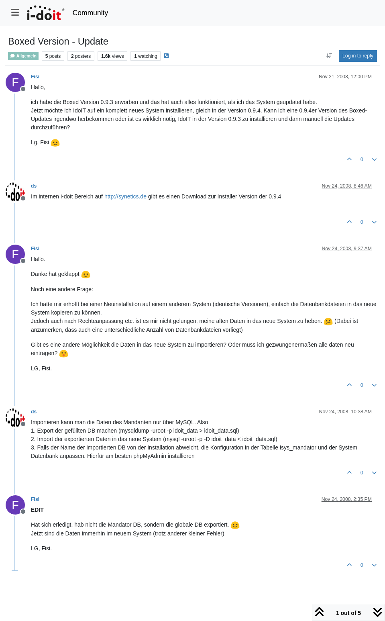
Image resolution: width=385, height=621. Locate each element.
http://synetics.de (125, 196)
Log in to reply (357, 56)
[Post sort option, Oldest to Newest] (329, 55)
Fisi (35, 77)
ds (34, 186)
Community (90, 13)
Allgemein (23, 56)
